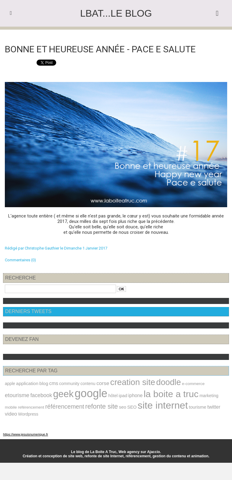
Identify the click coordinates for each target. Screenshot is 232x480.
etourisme (17, 395)
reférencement (31, 407)
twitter (213, 407)
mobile (11, 407)
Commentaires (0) (20, 260)
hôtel (113, 395)
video (11, 414)
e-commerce (193, 383)
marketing (208, 395)
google (91, 393)
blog (43, 383)
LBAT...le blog (116, 13)
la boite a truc (170, 394)
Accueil (119, 35)
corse (102, 383)
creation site (132, 382)
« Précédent (100, 35)
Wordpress (28, 414)
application (27, 383)
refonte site (101, 406)
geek (63, 394)
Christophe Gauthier (42, 248)
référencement (64, 406)
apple (10, 383)
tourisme (197, 407)
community (69, 383)
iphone (135, 395)
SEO (132, 407)
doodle (168, 382)
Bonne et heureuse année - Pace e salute (100, 49)
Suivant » (135, 35)
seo (122, 407)
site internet (163, 405)
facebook (41, 395)
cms (53, 383)
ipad (123, 395)
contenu (87, 383)
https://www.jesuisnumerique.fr (25, 434)
